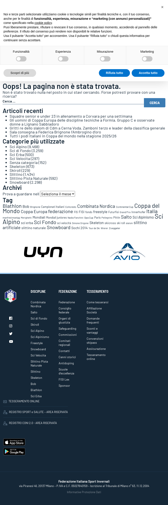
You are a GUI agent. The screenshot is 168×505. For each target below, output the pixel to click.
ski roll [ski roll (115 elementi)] (121, 223)
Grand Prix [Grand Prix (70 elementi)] (125, 212)
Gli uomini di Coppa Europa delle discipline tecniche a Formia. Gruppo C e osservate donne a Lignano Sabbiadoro (82, 122)
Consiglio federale (65, 310)
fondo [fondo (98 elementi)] (88, 212)
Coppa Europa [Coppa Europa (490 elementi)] (34, 211)
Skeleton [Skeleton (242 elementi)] (96, 222)
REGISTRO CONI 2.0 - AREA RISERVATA (30, 423)
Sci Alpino (18, 146)
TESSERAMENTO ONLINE (21, 401)
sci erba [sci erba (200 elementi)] (27, 223)
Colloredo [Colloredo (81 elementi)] (70, 206)
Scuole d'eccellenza (66, 371)
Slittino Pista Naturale (29, 178)
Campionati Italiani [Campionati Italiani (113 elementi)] (52, 206)
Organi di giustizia (65, 320)
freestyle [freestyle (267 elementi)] (100, 211)
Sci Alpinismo (40, 337)
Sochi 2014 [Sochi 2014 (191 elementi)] (79, 228)
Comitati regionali (64, 343)
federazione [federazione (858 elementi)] (60, 211)
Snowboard (19, 182)
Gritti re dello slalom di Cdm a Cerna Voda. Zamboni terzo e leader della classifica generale (87, 128)
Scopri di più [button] (19, 73)
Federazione (67, 302)
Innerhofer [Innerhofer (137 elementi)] (138, 212)
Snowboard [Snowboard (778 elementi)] (58, 227)
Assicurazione (96, 348)
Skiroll (15, 170)
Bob (33, 384)
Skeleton (17, 166)
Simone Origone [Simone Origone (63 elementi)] (80, 223)
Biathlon (36, 390)
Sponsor (64, 385)
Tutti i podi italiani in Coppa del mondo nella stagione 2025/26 (63, 135)
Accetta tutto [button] (148, 73)
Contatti (64, 351)
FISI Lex (64, 379)
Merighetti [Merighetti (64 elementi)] (26, 217)
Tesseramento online (96, 357)
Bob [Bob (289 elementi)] (26, 206)
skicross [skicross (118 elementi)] (110, 223)
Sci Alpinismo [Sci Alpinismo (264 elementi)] (143, 217)
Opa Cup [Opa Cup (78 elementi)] (88, 217)
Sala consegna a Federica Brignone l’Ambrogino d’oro (55, 131)
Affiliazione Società (94, 310)
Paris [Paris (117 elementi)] (97, 217)
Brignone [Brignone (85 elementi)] (35, 206)
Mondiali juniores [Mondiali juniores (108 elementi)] (56, 217)
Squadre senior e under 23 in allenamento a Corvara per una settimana (71, 116)
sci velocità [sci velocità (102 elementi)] (64, 223)
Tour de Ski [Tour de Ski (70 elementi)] (94, 228)
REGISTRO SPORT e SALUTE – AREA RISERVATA (35, 412)
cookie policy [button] (43, 23)
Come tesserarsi (97, 302)
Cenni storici (67, 357)
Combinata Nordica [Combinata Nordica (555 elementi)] (96, 206)
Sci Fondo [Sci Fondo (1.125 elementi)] (45, 222)
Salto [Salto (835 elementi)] (126, 216)
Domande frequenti (93, 320)
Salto (34, 312)
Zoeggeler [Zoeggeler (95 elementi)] (114, 228)
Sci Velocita (20, 158)
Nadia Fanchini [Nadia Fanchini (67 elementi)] (75, 217)
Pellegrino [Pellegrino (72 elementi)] (107, 217)
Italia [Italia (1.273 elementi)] (152, 211)
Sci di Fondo (20, 150)
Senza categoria (24, 162)
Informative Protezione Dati (84, 492)
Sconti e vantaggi (92, 330)
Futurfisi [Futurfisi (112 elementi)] (113, 212)
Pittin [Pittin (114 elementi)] (116, 217)
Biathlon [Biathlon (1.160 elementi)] (12, 206)
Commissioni (68, 334)
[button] (162, 7)
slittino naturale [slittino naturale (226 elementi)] (33, 228)
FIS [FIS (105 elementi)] (76, 212)
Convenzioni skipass (95, 340)
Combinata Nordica (38, 304)
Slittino (16, 174)
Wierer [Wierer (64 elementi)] (104, 228)
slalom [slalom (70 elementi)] (129, 223)
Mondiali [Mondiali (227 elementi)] (39, 217)
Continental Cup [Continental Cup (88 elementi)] (124, 206)
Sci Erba (17, 154)
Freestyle (37, 343)
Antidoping (66, 363)
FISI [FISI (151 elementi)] (81, 212)
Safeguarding (67, 328)
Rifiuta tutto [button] (114, 73)
